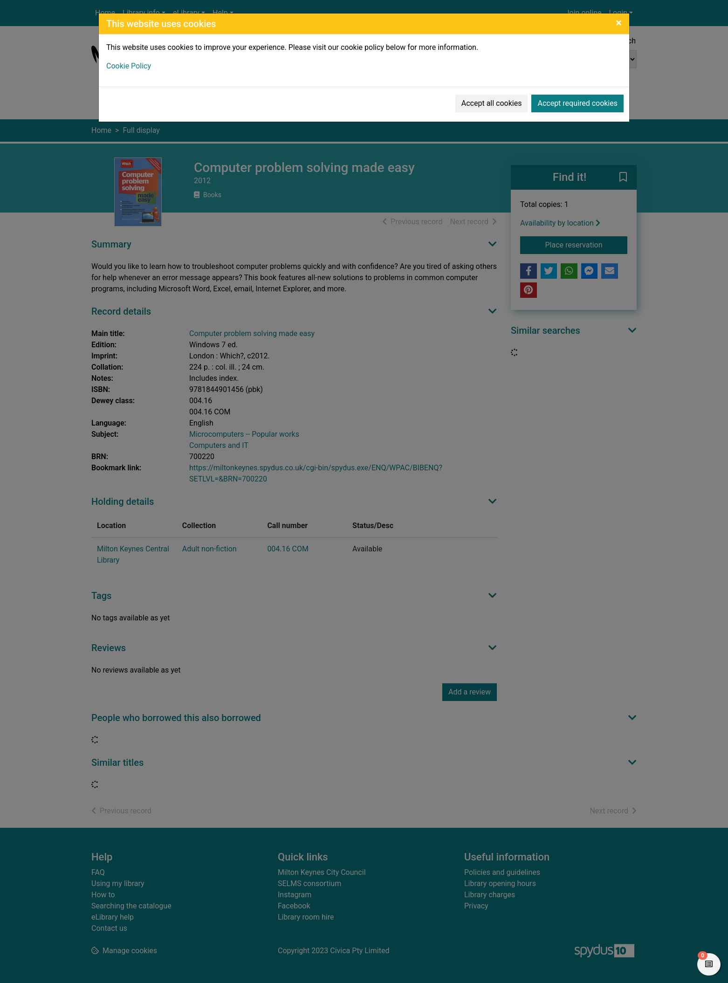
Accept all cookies (491, 103)
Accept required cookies (577, 103)
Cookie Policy (128, 66)
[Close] (618, 23)
